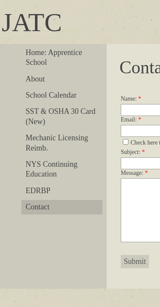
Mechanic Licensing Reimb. (57, 142)
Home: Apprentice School (54, 57)
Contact (37, 207)
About (35, 79)
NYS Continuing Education (52, 169)
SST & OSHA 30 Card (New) (61, 116)
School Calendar (51, 95)
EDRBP (38, 190)
